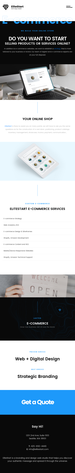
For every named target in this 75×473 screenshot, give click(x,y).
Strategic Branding (37, 377)
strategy (57, 48)
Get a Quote (37, 402)
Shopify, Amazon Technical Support (18, 257)
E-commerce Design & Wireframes (18, 231)
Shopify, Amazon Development (16, 238)
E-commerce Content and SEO (16, 244)
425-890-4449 (38, 446)
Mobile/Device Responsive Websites (18, 250)
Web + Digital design (37, 359)
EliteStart (8, 126)
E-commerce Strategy (13, 218)
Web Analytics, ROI (11, 225)
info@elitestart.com (39, 449)
